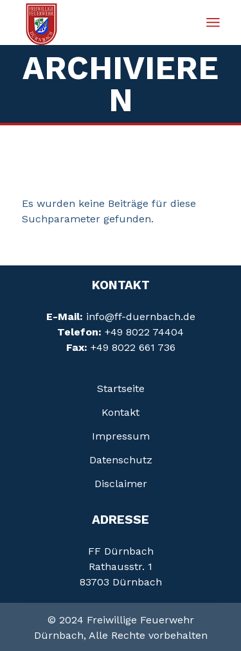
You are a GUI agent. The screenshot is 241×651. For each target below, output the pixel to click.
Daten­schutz (120, 460)
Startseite (121, 388)
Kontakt (120, 412)
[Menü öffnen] (213, 22)
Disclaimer (120, 483)
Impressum (121, 436)
